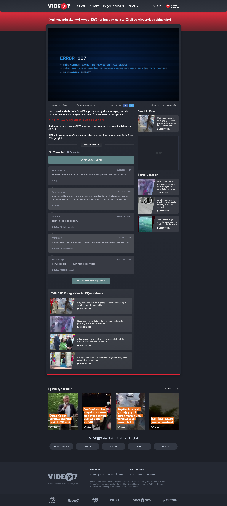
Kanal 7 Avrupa (95, 500)
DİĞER (133, 6)
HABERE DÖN (170, 105)
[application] (113, 64)
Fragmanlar (61, 446)
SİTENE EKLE (154, 105)
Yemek (165, 446)
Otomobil (151, 474)
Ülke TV (115, 500)
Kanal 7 (52, 500)
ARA (157, 6)
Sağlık (113, 446)
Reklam (110, 474)
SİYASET (94, 6)
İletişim (119, 474)
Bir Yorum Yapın (91, 160)
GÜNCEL (81, 6)
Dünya (87, 446)
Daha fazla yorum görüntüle (91, 280)
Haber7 (142, 500)
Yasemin (170, 500)
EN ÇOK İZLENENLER (113, 6)
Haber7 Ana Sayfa (172, 6)
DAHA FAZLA (171, 388)
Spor (140, 446)
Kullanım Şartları (97, 474)
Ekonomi (141, 474)
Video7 (54, 105)
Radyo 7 (74, 500)
